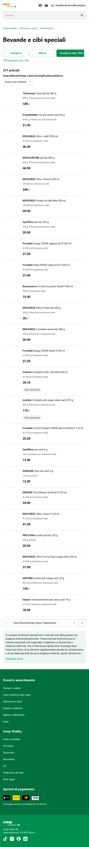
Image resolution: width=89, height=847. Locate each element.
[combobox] (40, 15)
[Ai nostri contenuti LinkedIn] (25, 839)
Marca (42, 53)
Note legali (9, 779)
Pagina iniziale (10, 28)
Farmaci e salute (12, 688)
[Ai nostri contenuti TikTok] (5, 839)
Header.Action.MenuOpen (68, 5)
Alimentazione (47, 28)
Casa (5, 721)
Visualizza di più (14, 658)
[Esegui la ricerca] (82, 15)
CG (4, 766)
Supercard (8, 752)
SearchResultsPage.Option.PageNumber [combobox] (34, 622)
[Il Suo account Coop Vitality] (39, 5)
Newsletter (9, 759)
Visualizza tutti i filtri (71, 53)
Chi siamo (8, 746)
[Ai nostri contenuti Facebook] (19, 839)
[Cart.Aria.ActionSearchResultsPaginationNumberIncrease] (82, 623)
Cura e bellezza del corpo (17, 694)
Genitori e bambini (12, 708)
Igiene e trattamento (14, 714)
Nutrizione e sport (28, 28)
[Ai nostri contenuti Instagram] (12, 839)
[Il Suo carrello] (46, 5)
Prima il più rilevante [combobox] (15, 81)
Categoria (16, 53)
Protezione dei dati (13, 772)
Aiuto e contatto (11, 739)
